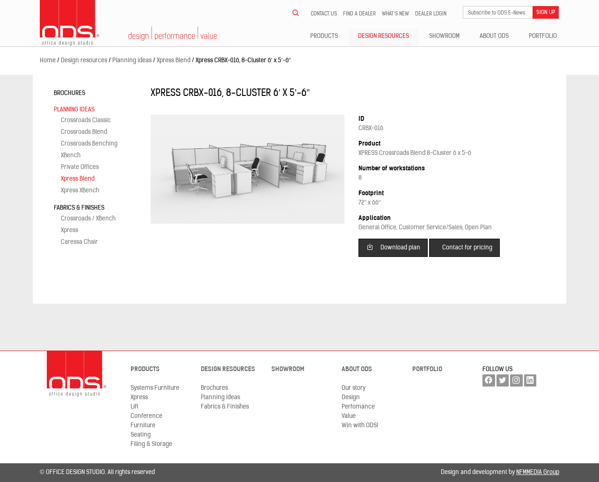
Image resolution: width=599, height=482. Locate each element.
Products (324, 36)
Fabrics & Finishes (79, 208)
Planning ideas (74, 110)
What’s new (395, 14)
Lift (135, 407)
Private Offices (80, 167)
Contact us (324, 14)
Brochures (69, 93)
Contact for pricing (467, 248)
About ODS (494, 36)
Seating (141, 435)
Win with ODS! (360, 426)
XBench (70, 156)
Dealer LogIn (430, 14)
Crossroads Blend (84, 132)
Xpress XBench (80, 191)
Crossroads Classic (86, 120)
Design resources (383, 36)
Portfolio (543, 36)
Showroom (444, 36)
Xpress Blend (78, 179)
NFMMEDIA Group (537, 472)
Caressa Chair (79, 242)
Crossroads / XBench (88, 219)
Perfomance (358, 407)
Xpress (69, 230)
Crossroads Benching (89, 144)
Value (349, 416)
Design (351, 397)
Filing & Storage (151, 444)
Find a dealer (359, 14)
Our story (353, 388)
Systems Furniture (155, 388)
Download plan (393, 247)
